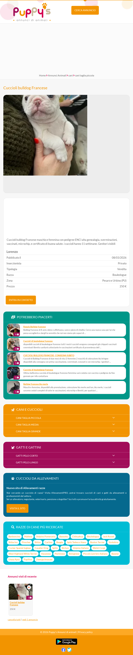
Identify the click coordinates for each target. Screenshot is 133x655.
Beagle (59, 542)
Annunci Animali (57, 75)
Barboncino (14, 536)
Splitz (55, 548)
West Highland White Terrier (23, 553)
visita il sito (17, 508)
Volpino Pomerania (45, 536)
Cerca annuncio (85, 10)
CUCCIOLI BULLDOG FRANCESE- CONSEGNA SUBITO (48, 355)
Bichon (65, 548)
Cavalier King (41, 548)
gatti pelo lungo (27, 462)
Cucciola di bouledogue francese (38, 370)
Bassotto (63, 536)
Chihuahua (77, 536)
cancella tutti (14, 619)
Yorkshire (113, 542)
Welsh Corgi (99, 548)
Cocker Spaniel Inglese (20, 548)
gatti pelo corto (27, 455)
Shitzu (38, 542)
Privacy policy (85, 632)
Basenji (115, 553)
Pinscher (26, 542)
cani (70, 75)
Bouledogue (93, 536)
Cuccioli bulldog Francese (25, 87)
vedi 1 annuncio (30, 619)
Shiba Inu (13, 542)
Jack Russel (108, 536)
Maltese (28, 536)
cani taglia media (27, 424)
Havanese (46, 553)
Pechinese (60, 553)
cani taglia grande (28, 431)
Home (42, 75)
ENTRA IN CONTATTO (21, 299)
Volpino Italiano (81, 548)
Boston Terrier (97, 542)
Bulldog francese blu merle (35, 384)
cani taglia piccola (84, 75)
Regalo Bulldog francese (34, 327)
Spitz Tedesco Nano (76, 542)
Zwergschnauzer (44, 559)
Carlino (48, 542)
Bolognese (74, 553)
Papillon (28, 559)
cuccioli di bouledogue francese (38, 341)
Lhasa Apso (14, 559)
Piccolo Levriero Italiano (95, 553)
